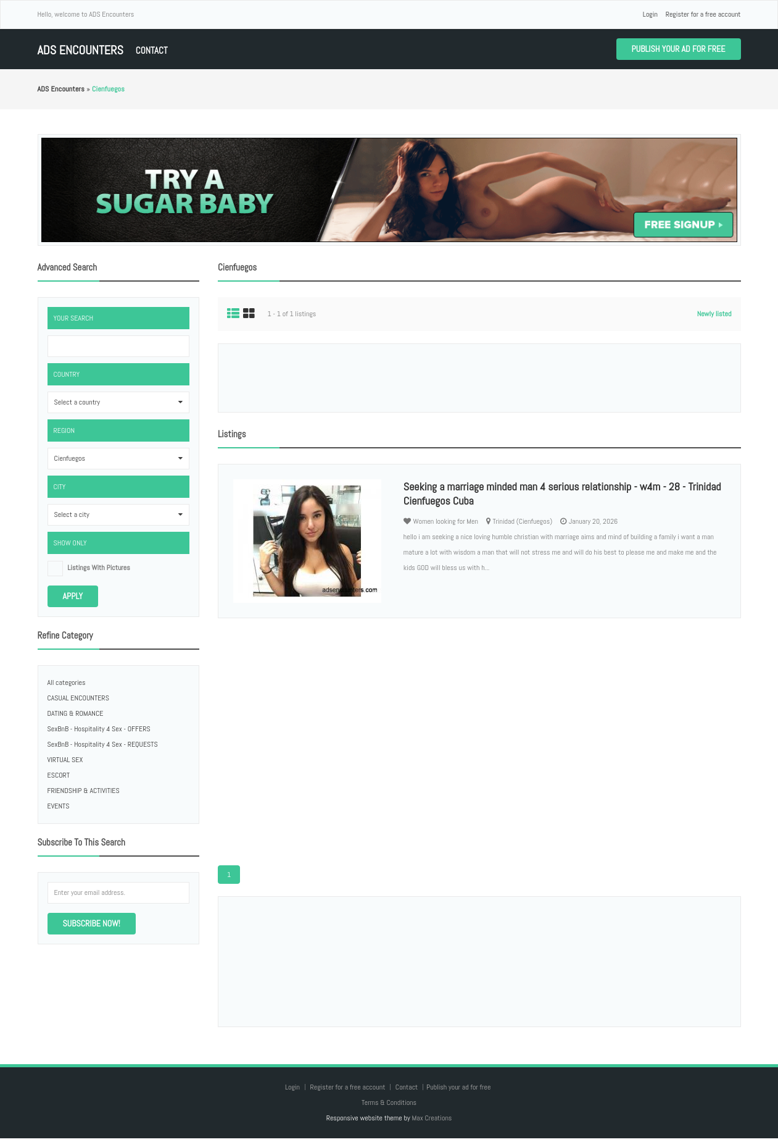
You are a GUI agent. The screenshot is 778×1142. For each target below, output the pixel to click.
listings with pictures (98, 568)
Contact (152, 50)
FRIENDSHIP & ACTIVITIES (84, 791)
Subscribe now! (91, 923)
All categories (67, 682)
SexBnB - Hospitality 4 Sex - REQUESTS (103, 744)
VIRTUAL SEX (65, 760)
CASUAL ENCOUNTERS (78, 698)
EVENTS (59, 806)
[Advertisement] (479, 378)
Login (650, 14)
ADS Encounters (80, 50)
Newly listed (714, 314)
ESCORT (59, 775)
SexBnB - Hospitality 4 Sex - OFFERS (99, 729)
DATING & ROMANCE (76, 713)
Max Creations (432, 1118)
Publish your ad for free (679, 48)
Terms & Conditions (389, 1102)
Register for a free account (703, 14)
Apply (73, 596)
